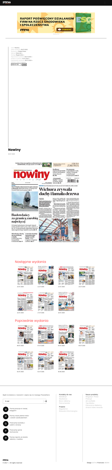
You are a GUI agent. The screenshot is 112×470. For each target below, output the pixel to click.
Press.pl (89, 399)
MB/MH (106, 463)
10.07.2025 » (26, 58)
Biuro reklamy (64, 401)
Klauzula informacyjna (68, 411)
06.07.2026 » (28, 57)
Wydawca (63, 399)
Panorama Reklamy (94, 405)
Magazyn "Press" (92, 397)
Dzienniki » (19, 53)
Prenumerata (64, 403)
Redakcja (63, 397)
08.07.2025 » (29, 60)
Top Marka (90, 403)
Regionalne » (20, 55)
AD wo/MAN (90, 401)
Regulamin (63, 409)
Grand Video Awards (94, 407)
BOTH (94, 463)
